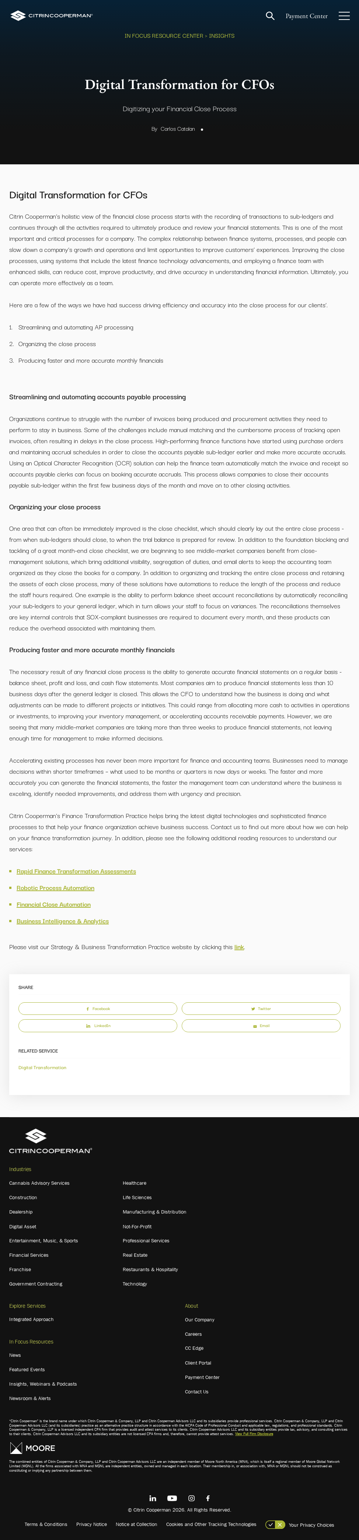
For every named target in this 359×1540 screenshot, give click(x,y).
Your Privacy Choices (311, 1525)
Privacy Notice (91, 1524)
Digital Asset (22, 1226)
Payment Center (307, 15)
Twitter (261, 1008)
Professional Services (146, 1240)
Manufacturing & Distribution (155, 1212)
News (15, 1355)
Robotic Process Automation (55, 887)
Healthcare (134, 1183)
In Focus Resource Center (164, 35)
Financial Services (29, 1255)
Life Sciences (137, 1197)
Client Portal (198, 1363)
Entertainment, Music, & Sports (43, 1240)
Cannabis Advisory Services (39, 1183)
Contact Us (197, 1391)
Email (261, 1025)
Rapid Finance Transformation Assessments (76, 871)
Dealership (20, 1212)
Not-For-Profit (137, 1226)
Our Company (200, 1319)
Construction (23, 1197)
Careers (193, 1334)
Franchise (20, 1269)
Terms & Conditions (46, 1524)
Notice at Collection (136, 1524)
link (239, 946)
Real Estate (135, 1255)
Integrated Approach (31, 1319)
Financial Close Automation (54, 904)
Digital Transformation (42, 1067)
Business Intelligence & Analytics (63, 920)
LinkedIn (98, 1025)
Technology (135, 1284)
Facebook (98, 1008)
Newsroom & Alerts (30, 1398)
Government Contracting (35, 1284)
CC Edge (194, 1348)
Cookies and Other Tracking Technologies (211, 1524)
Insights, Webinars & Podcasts (43, 1384)
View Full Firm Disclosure (254, 1434)
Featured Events (27, 1369)
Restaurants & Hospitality (150, 1269)
